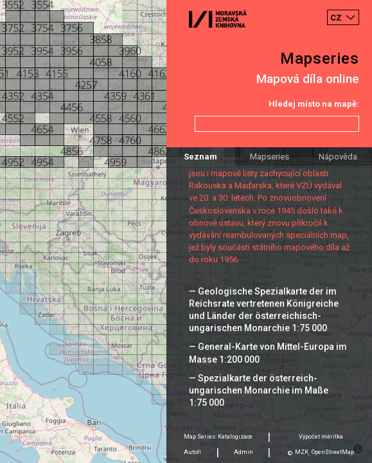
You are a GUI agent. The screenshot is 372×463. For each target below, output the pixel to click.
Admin (243, 452)
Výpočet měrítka (321, 436)
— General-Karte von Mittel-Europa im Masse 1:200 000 (268, 352)
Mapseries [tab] (269, 156)
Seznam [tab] (200, 156)
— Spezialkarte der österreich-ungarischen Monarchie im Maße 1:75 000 (258, 390)
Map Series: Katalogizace (218, 436)
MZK (301, 452)
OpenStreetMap (333, 452)
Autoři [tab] (192, 452)
